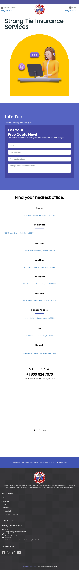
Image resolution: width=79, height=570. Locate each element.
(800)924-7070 (6, 11)
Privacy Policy (7, 511)
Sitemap (6, 501)
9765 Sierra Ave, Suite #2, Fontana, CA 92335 (39, 251)
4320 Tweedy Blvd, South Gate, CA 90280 (19, 233)
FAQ (4, 504)
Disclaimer (6, 508)
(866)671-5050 (70, 11)
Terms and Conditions (10, 514)
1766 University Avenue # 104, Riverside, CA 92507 (39, 353)
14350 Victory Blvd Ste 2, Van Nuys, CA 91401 (39, 267)
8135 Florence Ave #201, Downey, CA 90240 (39, 215)
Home (5, 498)
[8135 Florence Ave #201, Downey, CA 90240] (40, 404)
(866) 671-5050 (11, 536)
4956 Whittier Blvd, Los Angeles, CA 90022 (39, 318)
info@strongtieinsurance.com (15, 532)
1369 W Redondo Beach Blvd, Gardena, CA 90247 (39, 300)
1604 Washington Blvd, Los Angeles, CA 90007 (39, 284)
